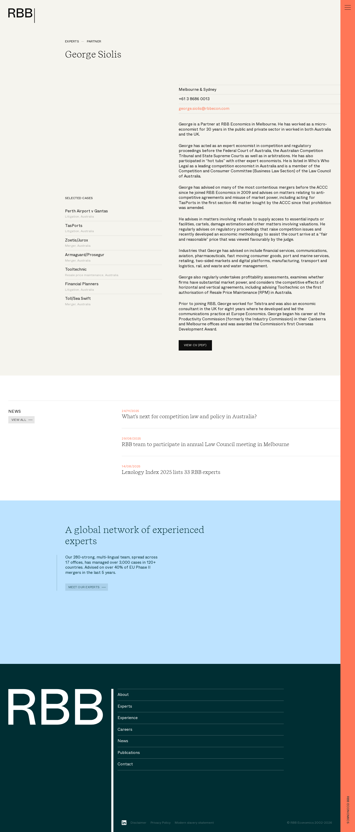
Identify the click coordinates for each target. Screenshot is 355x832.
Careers (125, 729)
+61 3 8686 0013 (194, 99)
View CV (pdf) (195, 345)
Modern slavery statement (194, 823)
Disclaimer (138, 823)
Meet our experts (84, 587)
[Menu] (348, 7)
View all (18, 419)
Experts (72, 41)
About (123, 694)
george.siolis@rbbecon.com (204, 108)
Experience (128, 718)
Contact (125, 764)
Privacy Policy (161, 823)
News (123, 741)
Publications (129, 752)
